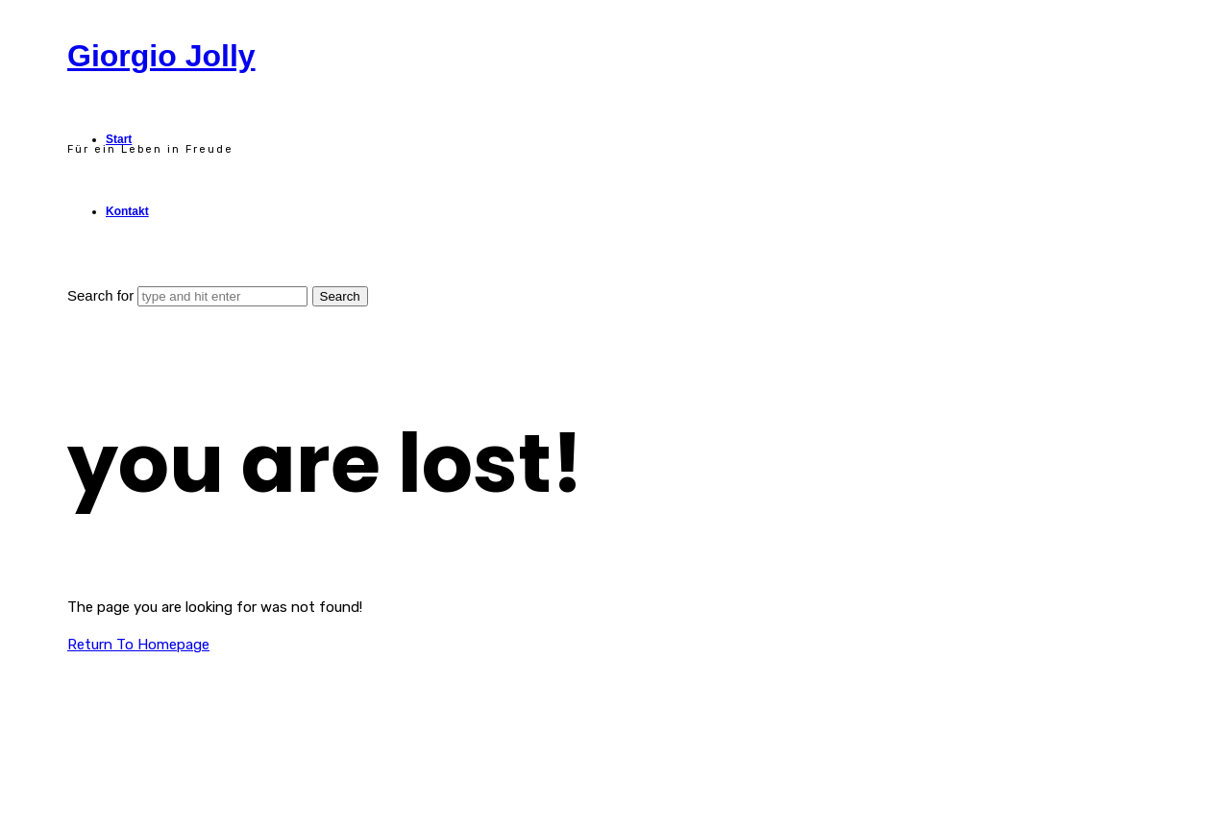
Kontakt (127, 211)
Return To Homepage (138, 644)
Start (119, 139)
